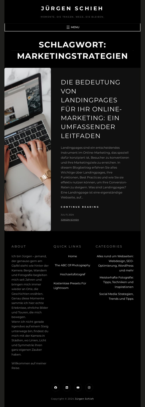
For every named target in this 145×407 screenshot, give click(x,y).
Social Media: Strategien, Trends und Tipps (116, 296)
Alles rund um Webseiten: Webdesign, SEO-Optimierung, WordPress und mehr (115, 263)
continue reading (80, 207)
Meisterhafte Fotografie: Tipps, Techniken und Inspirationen (116, 282)
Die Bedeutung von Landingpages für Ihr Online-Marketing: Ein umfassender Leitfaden (91, 109)
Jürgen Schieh (72, 8)
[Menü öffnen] (72, 27)
